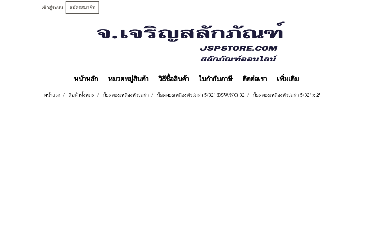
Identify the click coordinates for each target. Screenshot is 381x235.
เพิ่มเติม (288, 79)
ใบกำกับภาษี (216, 79)
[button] (309, 79)
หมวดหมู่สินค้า (128, 79)
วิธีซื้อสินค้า (174, 79)
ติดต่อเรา (255, 79)
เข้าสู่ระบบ (52, 7)
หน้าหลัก (86, 79)
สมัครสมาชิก (82, 7)
